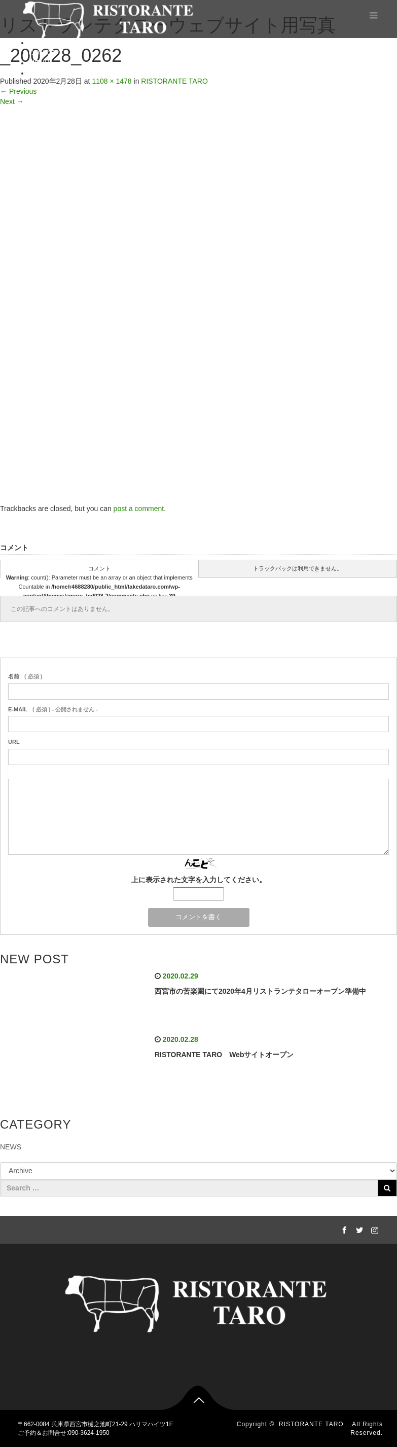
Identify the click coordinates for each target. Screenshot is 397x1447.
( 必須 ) (25, 676)
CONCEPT (46, 53)
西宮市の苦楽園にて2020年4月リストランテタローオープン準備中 (260, 991)
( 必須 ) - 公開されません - (53, 709)
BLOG (39, 73)
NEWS (10, 1147)
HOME (39, 43)
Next (12, 101)
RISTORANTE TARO (314, 1424)
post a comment (139, 508)
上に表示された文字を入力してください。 (198, 880)
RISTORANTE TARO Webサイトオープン (224, 1055)
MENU (39, 63)
